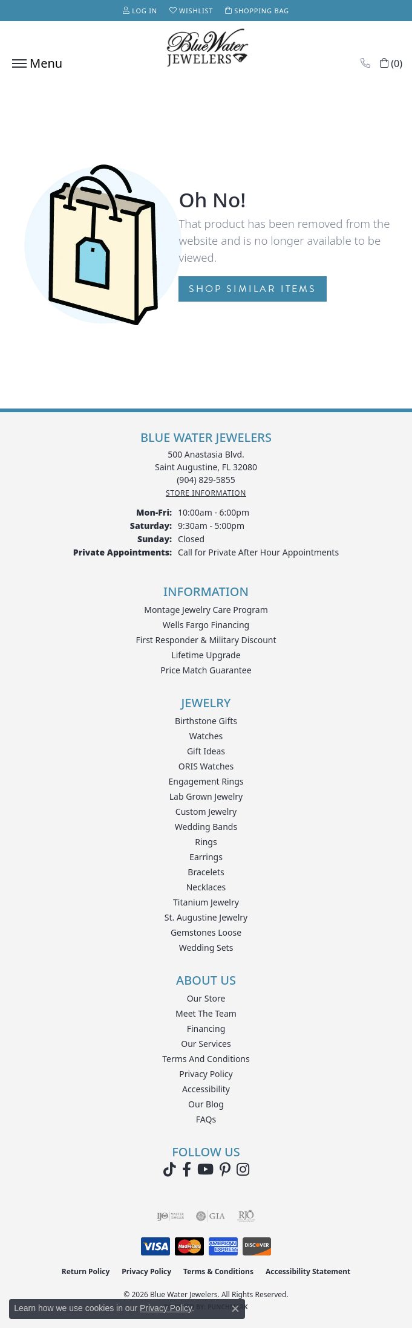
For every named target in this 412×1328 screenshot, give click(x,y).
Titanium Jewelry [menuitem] (206, 902)
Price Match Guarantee (205, 670)
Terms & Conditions (218, 1271)
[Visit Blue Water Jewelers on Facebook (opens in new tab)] (186, 1169)
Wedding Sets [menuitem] (206, 947)
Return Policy (86, 1271)
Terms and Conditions (205, 1058)
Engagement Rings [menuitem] (205, 781)
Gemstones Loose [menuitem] (206, 932)
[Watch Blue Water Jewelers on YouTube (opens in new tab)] (205, 1169)
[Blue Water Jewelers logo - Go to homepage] (206, 49)
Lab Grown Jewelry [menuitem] (206, 796)
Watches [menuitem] (206, 736)
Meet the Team (206, 1013)
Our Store (206, 998)
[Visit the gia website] (210, 1216)
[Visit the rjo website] (246, 1216)
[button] (140, 10)
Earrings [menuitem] (206, 857)
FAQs (206, 1119)
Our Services (206, 1043)
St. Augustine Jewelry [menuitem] (206, 917)
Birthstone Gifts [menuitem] (206, 721)
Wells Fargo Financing (206, 624)
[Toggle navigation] (34, 63)
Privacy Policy (205, 1074)
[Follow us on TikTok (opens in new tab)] (169, 1169)
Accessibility (206, 1089)
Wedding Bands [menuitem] (206, 826)
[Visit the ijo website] (170, 1216)
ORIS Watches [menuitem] (206, 766)
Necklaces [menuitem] (206, 887)
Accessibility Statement (308, 1271)
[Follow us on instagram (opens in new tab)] (243, 1169)
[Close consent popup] (235, 1308)
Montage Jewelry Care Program (206, 609)
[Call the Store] (206, 479)
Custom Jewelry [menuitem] (206, 811)
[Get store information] (206, 493)
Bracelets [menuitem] (206, 872)
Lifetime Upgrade (205, 655)
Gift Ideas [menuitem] (206, 751)
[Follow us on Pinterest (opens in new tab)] (225, 1169)
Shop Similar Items (252, 289)
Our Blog (206, 1104)
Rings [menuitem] (206, 841)
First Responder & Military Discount (206, 640)
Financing (206, 1028)
